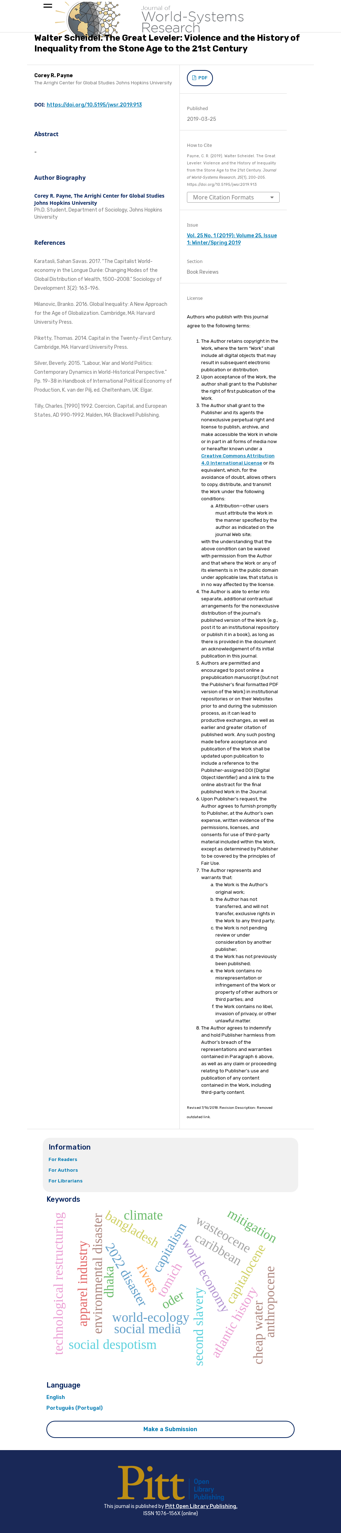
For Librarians (66, 1181)
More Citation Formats (223, 197)
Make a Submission (170, 1429)
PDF (202, 77)
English (55, 1397)
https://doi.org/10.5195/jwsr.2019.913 (94, 105)
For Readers (63, 1159)
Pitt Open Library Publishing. (201, 1506)
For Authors (63, 1170)
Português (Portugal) (74, 1408)
